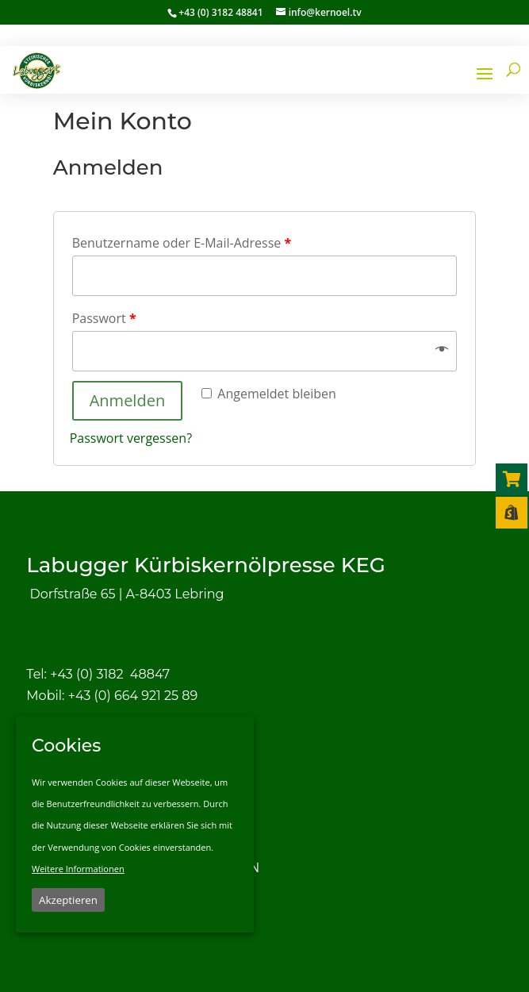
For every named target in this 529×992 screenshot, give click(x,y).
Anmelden (127, 400)
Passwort (104, 318)
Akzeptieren (68, 900)
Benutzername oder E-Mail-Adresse (182, 243)
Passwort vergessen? (131, 438)
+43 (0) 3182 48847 (110, 674)
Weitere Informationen (78, 869)
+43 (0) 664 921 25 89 (133, 695)
